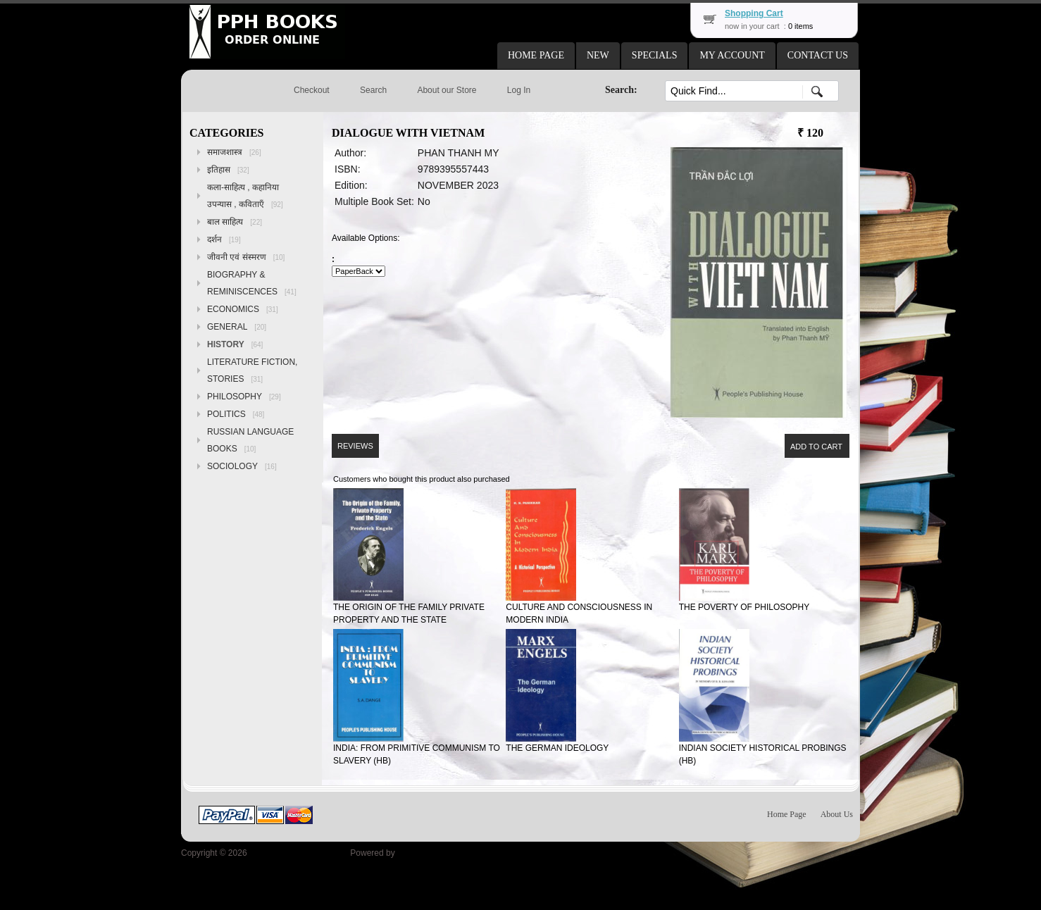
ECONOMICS (242, 309)
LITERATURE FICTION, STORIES (252, 370)
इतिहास (228, 170)
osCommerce (422, 853)
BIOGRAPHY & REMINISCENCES (252, 283)
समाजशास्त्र (234, 152)
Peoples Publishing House (298, 853)
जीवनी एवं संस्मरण (246, 257)
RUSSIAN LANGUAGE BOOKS (250, 440)
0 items (800, 26)
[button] (536, 55)
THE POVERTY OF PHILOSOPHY (744, 607)
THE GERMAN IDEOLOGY (557, 748)
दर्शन (224, 239)
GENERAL (236, 327)
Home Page (786, 814)
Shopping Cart (754, 13)
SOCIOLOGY (242, 466)
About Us (837, 814)
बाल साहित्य (234, 222)
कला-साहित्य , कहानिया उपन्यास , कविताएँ (245, 195)
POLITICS (235, 414)
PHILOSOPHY (244, 396)
